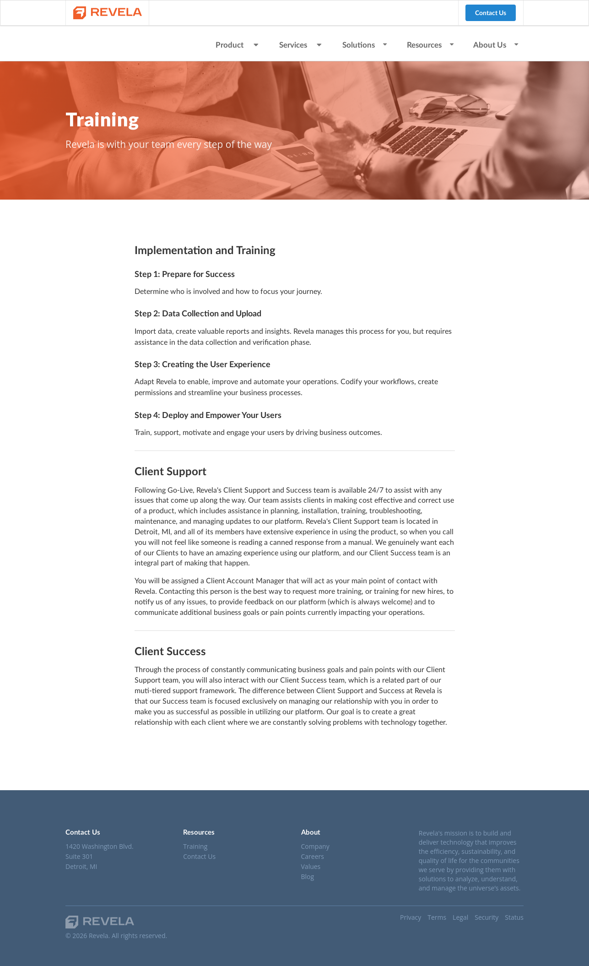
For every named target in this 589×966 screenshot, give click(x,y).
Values (311, 866)
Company (315, 847)
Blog (307, 876)
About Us (496, 44)
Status (514, 917)
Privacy (410, 917)
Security (486, 917)
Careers (312, 856)
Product (238, 44)
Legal (460, 917)
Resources (431, 44)
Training (195, 847)
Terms (436, 917)
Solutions (365, 44)
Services (301, 44)
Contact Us (490, 12)
